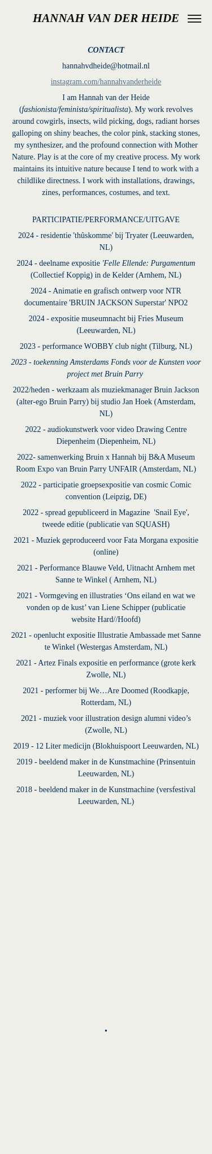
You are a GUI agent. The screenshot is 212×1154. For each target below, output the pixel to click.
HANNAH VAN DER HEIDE (106, 18)
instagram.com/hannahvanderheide (106, 81)
